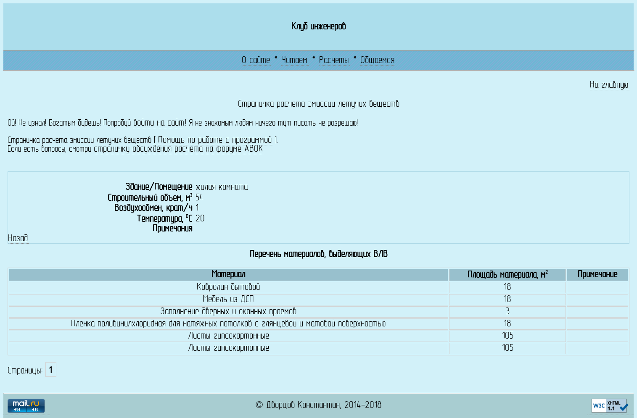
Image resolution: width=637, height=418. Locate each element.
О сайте (256, 60)
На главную (609, 85)
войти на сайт (158, 123)
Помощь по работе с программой (215, 140)
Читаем (294, 60)
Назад (18, 238)
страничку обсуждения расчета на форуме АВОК (178, 149)
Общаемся (377, 60)
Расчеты (334, 60)
